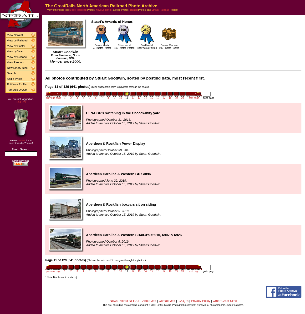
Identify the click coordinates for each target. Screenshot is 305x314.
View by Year (15, 51)
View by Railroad (17, 40)
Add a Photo (14, 78)
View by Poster (16, 46)
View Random (15, 62)
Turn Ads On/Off (17, 89)
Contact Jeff (167, 301)
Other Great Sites (225, 301)
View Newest (15, 35)
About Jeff (149, 301)
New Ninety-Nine (17, 67)
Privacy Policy (200, 301)
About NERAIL (130, 301)
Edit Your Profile (17, 84)
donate (21, 140)
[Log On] (21, 101)
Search (11, 73)
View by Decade (17, 56)
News (114, 301)
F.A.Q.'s (183, 301)
